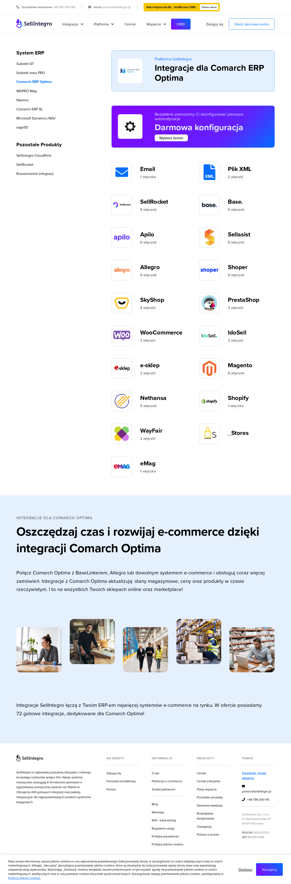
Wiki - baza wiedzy (164, 820)
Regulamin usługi (163, 828)
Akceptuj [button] (269, 869)
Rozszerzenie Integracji (35, 173)
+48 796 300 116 (255, 799)
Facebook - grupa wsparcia (254, 775)
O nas (155, 773)
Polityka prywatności (165, 836)
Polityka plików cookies (167, 844)
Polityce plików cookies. (24, 878)
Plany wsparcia (206, 789)
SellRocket (24, 164)
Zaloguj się (214, 24)
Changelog (204, 826)
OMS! (181, 24)
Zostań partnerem (163, 789)
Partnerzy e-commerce (167, 781)
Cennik (130, 24)
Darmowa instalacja (209, 805)
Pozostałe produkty (210, 797)
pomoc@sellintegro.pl (256, 788)
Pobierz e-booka (208, 834)
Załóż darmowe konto (251, 24)
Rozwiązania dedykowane (205, 815)
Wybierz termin (171, 137)
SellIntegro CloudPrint (33, 155)
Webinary (158, 812)
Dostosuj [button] (245, 869)
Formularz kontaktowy (121, 781)
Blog (155, 804)
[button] (72, 24)
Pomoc (111, 789)
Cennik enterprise (208, 781)
